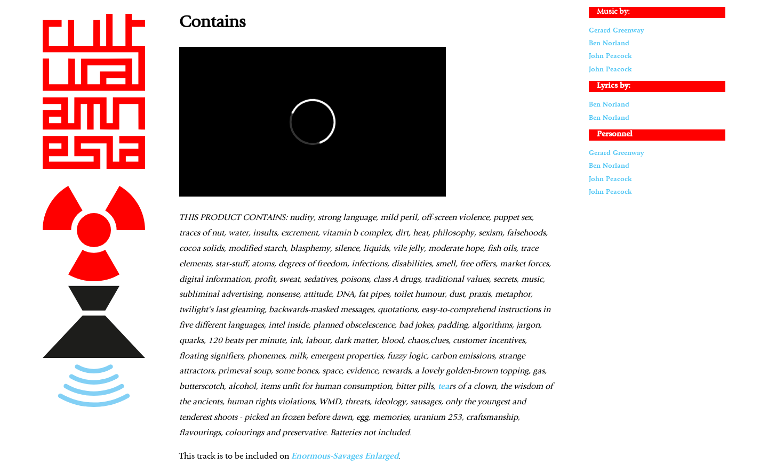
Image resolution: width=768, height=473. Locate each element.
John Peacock (610, 56)
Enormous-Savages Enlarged (344, 456)
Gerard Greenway (616, 30)
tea (443, 386)
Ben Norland (609, 43)
